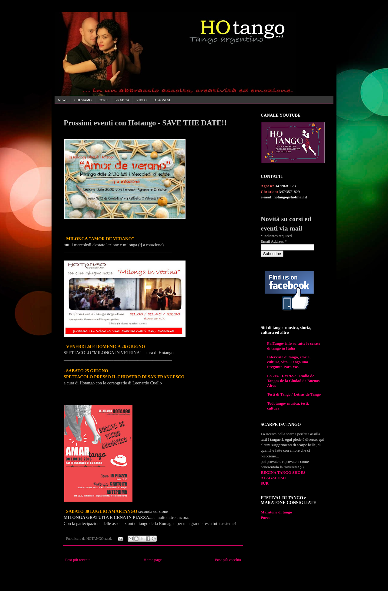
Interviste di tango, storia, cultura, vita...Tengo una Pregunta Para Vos (288, 362)
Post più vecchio (228, 559)
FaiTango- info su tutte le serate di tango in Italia (293, 345)
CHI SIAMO (83, 100)
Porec (265, 517)
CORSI (103, 100)
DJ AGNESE (162, 100)
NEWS (62, 100)
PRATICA (122, 100)
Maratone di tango (276, 512)
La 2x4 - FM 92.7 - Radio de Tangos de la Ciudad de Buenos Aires (293, 381)
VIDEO (141, 100)
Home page (153, 559)
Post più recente (77, 559)
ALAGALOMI (273, 478)
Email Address (274, 241)
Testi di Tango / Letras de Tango (294, 394)
